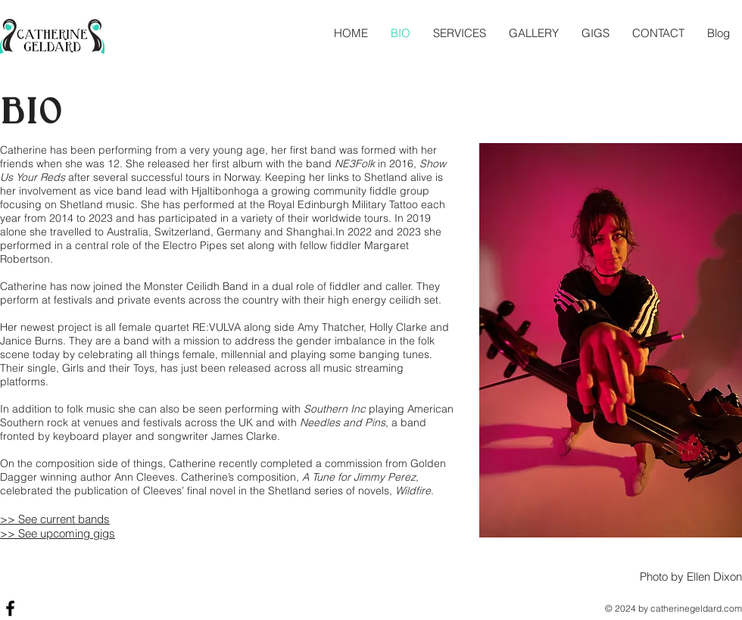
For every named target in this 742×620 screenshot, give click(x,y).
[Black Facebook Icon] (10, 608)
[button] (459, 32)
